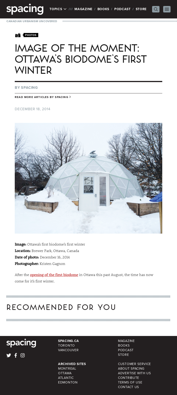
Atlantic (66, 377)
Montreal (67, 368)
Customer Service (134, 364)
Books (103, 9)
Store (141, 9)
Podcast (122, 9)
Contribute (128, 377)
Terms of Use (130, 382)
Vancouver (68, 350)
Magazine (83, 9)
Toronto (66, 345)
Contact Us (128, 387)
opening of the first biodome (54, 274)
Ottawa (64, 373)
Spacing (29, 87)
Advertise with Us (134, 373)
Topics (58, 9)
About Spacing (131, 368)
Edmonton (68, 382)
